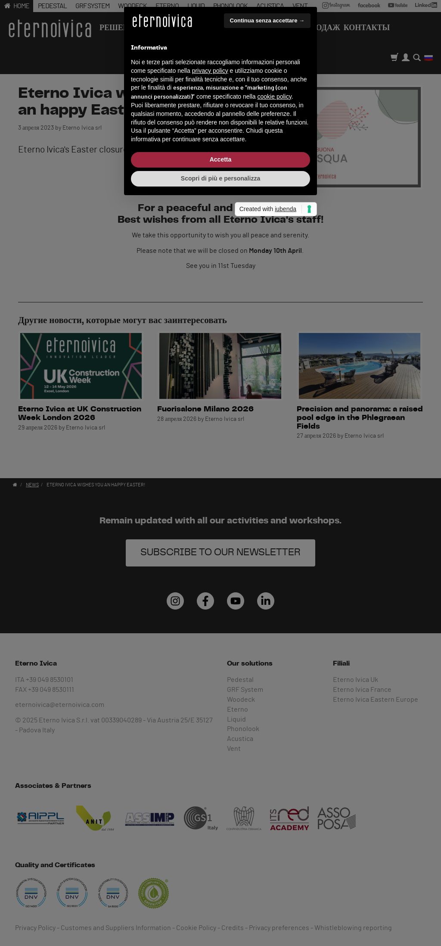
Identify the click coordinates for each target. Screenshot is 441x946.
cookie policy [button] (275, 468)
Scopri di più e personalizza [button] (220, 550)
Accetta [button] (221, 531)
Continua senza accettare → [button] (267, 392)
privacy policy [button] (210, 442)
